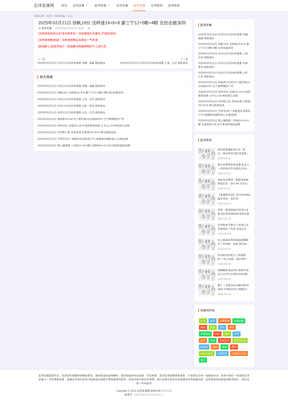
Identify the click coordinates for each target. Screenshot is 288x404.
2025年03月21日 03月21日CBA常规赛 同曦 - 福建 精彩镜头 (71, 62)
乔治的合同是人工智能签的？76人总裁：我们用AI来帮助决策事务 (233, 259)
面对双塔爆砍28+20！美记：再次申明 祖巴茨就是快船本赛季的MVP (233, 153)
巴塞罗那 (222, 353)
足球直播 (78, 5)
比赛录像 (239, 320)
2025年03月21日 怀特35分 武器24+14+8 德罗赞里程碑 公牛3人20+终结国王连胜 (83, 125)
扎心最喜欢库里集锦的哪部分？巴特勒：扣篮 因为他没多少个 (233, 244)
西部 (234, 347)
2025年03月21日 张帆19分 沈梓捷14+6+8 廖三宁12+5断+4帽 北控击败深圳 (80, 91)
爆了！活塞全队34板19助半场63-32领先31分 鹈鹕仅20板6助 (233, 289)
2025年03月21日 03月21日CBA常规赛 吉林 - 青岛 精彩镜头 (71, 105)
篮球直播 (100, 5)
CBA (217, 333)
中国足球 (224, 340)
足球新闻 (157, 5)
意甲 (222, 327)
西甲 (231, 327)
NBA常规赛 (207, 353)
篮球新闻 (174, 5)
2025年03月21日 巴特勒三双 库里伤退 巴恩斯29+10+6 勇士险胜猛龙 (76, 131)
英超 (212, 327)
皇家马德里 (240, 340)
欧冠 (203, 340)
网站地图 (166, 390)
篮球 (212, 320)
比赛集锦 (224, 320)
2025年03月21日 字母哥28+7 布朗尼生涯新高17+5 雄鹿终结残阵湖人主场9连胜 (82, 138)
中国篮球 (205, 333)
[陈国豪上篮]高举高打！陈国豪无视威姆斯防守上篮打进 (72, 46)
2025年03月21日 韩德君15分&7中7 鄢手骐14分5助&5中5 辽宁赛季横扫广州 (80, 118)
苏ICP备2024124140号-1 (149, 394)
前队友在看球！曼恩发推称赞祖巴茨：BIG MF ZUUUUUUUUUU (233, 183)
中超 (212, 340)
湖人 (203, 360)
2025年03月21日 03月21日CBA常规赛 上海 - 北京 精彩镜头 (154, 62)
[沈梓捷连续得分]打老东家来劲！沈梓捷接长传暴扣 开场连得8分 (77, 33)
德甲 (227, 333)
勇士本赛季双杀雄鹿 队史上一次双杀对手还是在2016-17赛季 (234, 168)
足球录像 (122, 5)
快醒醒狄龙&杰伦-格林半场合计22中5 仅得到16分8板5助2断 (233, 274)
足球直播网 (44, 5)
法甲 (236, 333)
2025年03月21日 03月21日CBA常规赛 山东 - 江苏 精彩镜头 (71, 111)
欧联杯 (204, 347)
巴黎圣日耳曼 (239, 353)
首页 (64, 5)
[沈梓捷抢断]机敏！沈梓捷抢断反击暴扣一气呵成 (68, 39)
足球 (203, 320)
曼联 (215, 347)
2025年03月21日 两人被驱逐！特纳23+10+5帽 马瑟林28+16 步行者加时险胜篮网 (83, 144)
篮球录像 (139, 5)
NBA (203, 327)
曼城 (224, 347)
